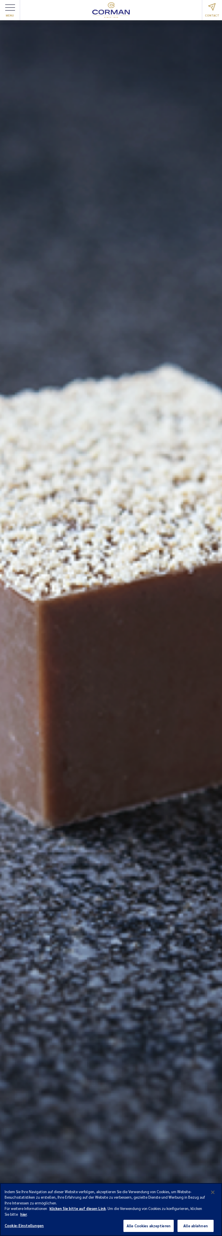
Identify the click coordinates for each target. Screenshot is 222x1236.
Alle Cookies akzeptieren (149, 1227)
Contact (212, 10)
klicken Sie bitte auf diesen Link (77, 1210)
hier (23, 1215)
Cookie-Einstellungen (24, 1227)
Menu (10, 10)
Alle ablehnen (195, 1227)
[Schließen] (212, 1193)
